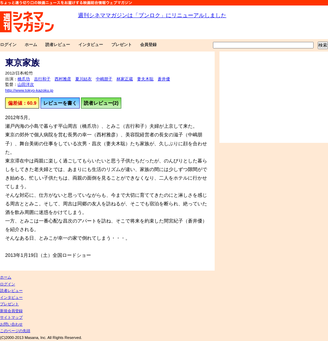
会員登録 (148, 44)
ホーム (31, 44)
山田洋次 (26, 84)
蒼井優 (164, 79)
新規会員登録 (11, 311)
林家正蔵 (124, 79)
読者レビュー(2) (101, 103)
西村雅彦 (63, 79)
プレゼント (121, 44)
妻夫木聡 (145, 79)
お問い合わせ (11, 324)
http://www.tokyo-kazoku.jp (29, 90)
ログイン (8, 44)
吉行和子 (42, 79)
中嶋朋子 (104, 79)
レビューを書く (60, 103)
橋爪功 (24, 79)
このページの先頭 (15, 331)
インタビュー (90, 44)
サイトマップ (11, 317)
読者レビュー (57, 44)
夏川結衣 (83, 79)
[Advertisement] (273, 97)
